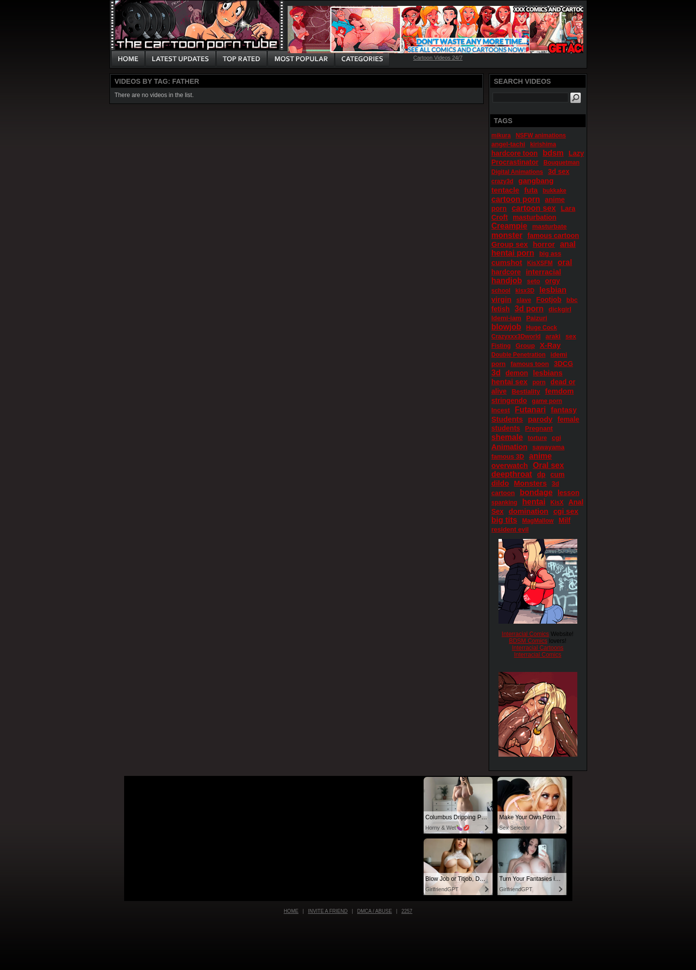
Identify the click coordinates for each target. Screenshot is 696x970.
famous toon (529, 364)
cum (557, 474)
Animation (510, 446)
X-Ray (550, 345)
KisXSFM (540, 263)
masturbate (549, 226)
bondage (536, 492)
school (501, 290)
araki (553, 336)
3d (496, 372)
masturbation (535, 217)
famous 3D (508, 456)
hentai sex (510, 381)
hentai (533, 502)
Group (525, 345)
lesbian (552, 290)
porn (539, 382)
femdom (559, 391)
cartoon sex (534, 208)
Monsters (530, 483)
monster (507, 235)
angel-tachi (509, 144)
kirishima (543, 144)
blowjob (506, 327)
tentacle (506, 190)
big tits (504, 520)
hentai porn (513, 253)
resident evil (510, 529)
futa (531, 190)
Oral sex (548, 465)
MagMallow (538, 520)
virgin (502, 299)
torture (537, 438)
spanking (505, 502)
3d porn (529, 308)
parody (540, 419)
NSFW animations (541, 135)
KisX (556, 502)
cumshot (507, 262)
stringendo (509, 400)
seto (533, 281)
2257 (406, 911)
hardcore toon (515, 153)
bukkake (554, 190)
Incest (501, 410)
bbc (572, 299)
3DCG (563, 364)
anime (540, 456)
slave (523, 300)
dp (541, 474)
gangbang (536, 180)
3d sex (558, 171)
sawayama (548, 447)
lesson (568, 493)
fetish (501, 309)
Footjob (548, 299)
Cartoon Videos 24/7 (438, 58)
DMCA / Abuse (374, 911)
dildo (500, 483)
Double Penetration (519, 354)
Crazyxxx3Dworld (516, 336)
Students (507, 419)
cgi (556, 437)
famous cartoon (553, 235)
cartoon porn (516, 199)
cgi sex (565, 511)
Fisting (501, 345)
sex (570, 336)
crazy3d (503, 181)
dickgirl (560, 309)
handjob (507, 280)
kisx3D (524, 290)
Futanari (530, 409)
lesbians (548, 372)
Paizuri (536, 318)
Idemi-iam (507, 318)
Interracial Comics (525, 634)
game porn (547, 401)
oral (565, 262)
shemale (507, 437)
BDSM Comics (528, 640)
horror (544, 244)
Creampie (510, 226)
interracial (543, 272)
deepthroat (512, 474)
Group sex (510, 244)
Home (291, 911)
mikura (501, 135)
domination (528, 511)
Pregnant (539, 428)
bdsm (553, 153)
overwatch (510, 465)
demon (516, 373)
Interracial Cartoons (537, 647)
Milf (564, 520)
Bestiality (526, 391)
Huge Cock (541, 327)
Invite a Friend (328, 911)
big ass (550, 253)
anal (568, 244)
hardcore (506, 272)
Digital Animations (517, 171)
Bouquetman (561, 162)
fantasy (564, 409)
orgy (552, 281)
